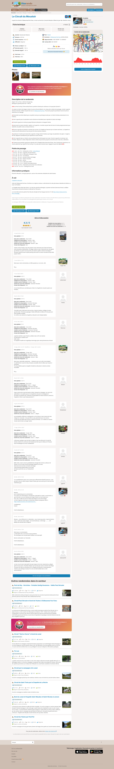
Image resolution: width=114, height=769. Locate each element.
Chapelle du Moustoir (17, 180)
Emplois (13, 754)
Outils (14, 10)
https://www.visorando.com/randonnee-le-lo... (25, 501)
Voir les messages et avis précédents (41, 575)
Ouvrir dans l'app (19, 62)
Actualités (14, 756)
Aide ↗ (31, 10)
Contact (13, 761)
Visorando (13, 12)
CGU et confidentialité (17, 748)
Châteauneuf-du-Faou (55, 37)
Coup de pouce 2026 (17, 759)
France (49, 34)
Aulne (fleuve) (36, 151)
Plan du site (14, 751)
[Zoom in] (100, 36)
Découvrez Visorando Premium (56, 51)
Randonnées (23, 10)
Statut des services (52, 766)
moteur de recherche (51, 731)
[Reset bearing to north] (100, 41)
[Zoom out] (100, 38)
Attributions (76, 51)
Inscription (91, 10)
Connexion (99, 10)
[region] (88, 43)
